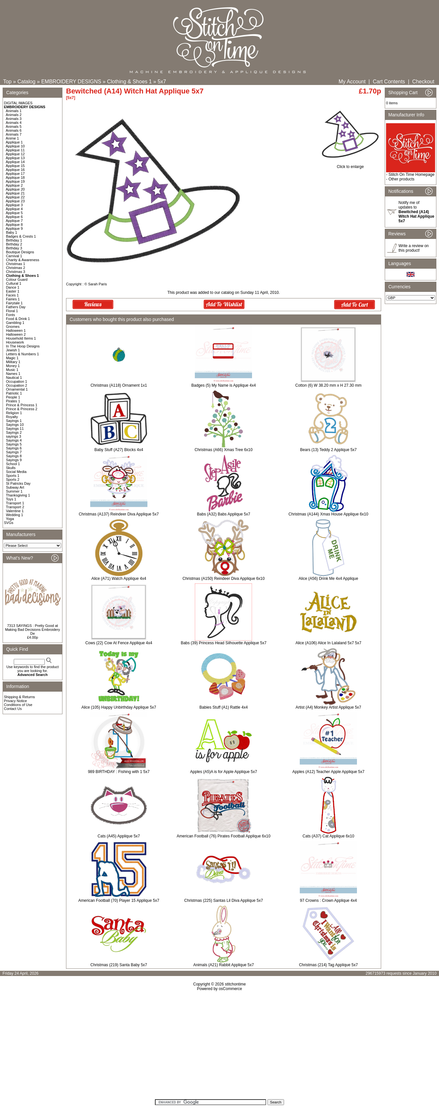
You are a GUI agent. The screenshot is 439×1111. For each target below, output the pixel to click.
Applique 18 (15, 177)
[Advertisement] (220, 1047)
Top (7, 81)
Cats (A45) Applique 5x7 (119, 836)
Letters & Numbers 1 (22, 354)
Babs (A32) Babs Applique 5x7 (223, 514)
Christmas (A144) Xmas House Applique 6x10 (328, 514)
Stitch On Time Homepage (411, 174)
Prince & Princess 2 (21, 409)
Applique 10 (15, 146)
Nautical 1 (14, 377)
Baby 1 (11, 232)
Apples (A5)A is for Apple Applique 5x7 (223, 771)
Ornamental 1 (17, 389)
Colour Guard (16, 279)
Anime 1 (12, 138)
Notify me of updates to (416, 211)
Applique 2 (14, 185)
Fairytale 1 (14, 303)
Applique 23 (15, 201)
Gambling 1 (15, 323)
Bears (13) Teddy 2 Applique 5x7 (328, 449)
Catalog (26, 81)
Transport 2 (15, 507)
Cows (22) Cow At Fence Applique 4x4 (118, 643)
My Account (352, 81)
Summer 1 (14, 491)
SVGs (8, 523)
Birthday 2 (14, 244)
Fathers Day (15, 307)
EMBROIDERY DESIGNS (71, 81)
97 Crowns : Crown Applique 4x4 (328, 900)
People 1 (13, 397)
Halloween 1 (16, 330)
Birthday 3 (14, 248)
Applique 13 (15, 158)
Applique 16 (15, 170)
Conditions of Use (18, 705)
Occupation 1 (16, 381)
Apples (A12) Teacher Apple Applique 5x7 (328, 771)
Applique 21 (15, 193)
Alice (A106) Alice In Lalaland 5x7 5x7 (328, 643)
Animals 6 (14, 130)
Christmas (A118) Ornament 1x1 (119, 385)
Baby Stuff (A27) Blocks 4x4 (118, 449)
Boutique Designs (20, 252)
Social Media (16, 472)
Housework (15, 342)
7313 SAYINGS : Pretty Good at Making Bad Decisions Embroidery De (32, 629)
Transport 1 (15, 503)
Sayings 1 (14, 421)
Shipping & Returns (19, 697)
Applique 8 (14, 225)
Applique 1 (14, 142)
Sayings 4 (14, 440)
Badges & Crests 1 (21, 236)
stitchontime (235, 984)
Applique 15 (15, 166)
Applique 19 (15, 181)
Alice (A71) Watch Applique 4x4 (119, 578)
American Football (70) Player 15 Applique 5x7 (118, 900)
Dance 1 (12, 287)
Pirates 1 (13, 401)
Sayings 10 (15, 425)
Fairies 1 (13, 299)
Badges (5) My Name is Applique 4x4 (223, 385)
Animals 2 (14, 115)
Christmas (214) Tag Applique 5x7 (328, 965)
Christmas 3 (15, 272)
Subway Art (15, 487)
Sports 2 (12, 479)
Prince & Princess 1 (21, 405)
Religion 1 (14, 413)
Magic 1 (12, 358)
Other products (401, 179)
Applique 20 (15, 189)
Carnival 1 (14, 256)
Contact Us (13, 709)
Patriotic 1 (14, 393)
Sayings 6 (14, 448)
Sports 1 (12, 476)
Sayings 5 (14, 444)
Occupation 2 (16, 385)
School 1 (13, 464)
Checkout (423, 81)
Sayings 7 (14, 452)
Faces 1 (12, 295)
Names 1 (13, 374)
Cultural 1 (13, 283)
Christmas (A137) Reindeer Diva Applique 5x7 (119, 514)
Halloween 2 (16, 334)
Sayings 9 (14, 460)
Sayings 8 (14, 456)
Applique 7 (14, 221)
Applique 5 (14, 213)
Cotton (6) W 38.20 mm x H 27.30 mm (328, 385)
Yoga (10, 519)
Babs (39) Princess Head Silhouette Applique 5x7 (223, 643)
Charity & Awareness (22, 260)
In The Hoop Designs (23, 346)
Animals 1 (14, 111)
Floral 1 (12, 311)
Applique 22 (15, 197)
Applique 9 (14, 228)
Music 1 (12, 370)
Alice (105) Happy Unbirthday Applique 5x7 (118, 707)
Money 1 (13, 366)
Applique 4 (14, 209)
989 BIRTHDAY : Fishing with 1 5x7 (119, 771)
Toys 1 (11, 499)
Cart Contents (389, 81)
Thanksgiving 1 (18, 495)
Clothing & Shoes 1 (129, 81)
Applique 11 (15, 150)
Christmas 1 (15, 264)
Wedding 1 (14, 515)
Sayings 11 (15, 428)
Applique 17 (15, 174)
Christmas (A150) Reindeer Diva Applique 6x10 (223, 578)
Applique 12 (15, 154)
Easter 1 (12, 291)
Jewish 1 (13, 350)
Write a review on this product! (413, 248)
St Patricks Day (18, 483)
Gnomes (13, 326)
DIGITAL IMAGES (18, 103)
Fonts (10, 315)
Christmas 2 (15, 268)
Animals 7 (14, 134)
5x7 (162, 81)
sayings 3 (13, 436)
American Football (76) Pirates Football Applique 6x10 (224, 836)
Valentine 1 (15, 511)
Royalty (12, 417)
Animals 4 (14, 123)
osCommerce (230, 988)
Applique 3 (14, 205)
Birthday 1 (14, 240)
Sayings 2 (14, 432)
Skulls (10, 468)
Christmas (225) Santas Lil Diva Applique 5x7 (223, 900)
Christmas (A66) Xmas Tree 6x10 (223, 449)
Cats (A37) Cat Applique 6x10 (328, 836)
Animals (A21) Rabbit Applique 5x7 (223, 965)
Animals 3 (14, 119)
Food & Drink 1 (18, 319)
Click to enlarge (350, 165)
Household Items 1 (21, 338)
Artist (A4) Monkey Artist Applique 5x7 (328, 707)
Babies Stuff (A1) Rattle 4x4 (223, 707)
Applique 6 (14, 217)
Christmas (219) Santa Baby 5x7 (119, 965)
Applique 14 (15, 162)
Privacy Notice (15, 701)
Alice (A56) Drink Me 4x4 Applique (328, 578)
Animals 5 (14, 126)
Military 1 (13, 362)
